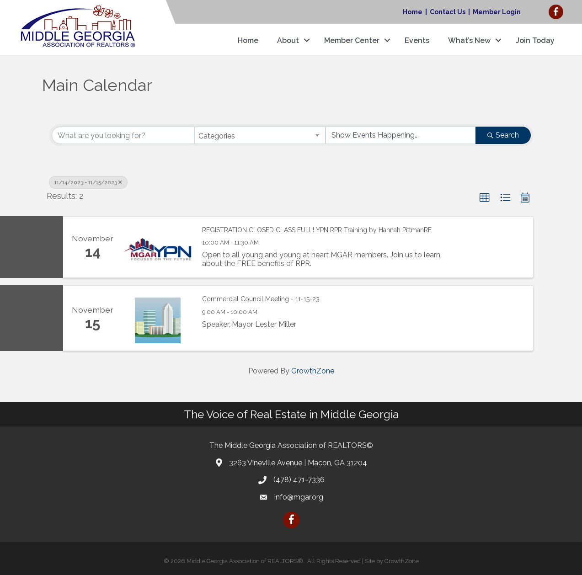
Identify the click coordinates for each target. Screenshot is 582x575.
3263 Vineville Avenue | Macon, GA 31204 (298, 462)
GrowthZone (312, 371)
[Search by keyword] (123, 135)
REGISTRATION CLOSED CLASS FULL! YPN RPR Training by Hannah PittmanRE (317, 230)
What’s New (469, 40)
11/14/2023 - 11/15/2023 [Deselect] (88, 182)
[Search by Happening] (401, 135)
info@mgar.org (298, 497)
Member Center (351, 40)
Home (412, 12)
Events (417, 40)
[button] (484, 198)
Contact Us (447, 12)
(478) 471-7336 (299, 479)
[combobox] (260, 135)
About (288, 40)
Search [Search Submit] (503, 135)
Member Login (497, 12)
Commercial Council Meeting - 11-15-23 (261, 299)
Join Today (535, 40)
